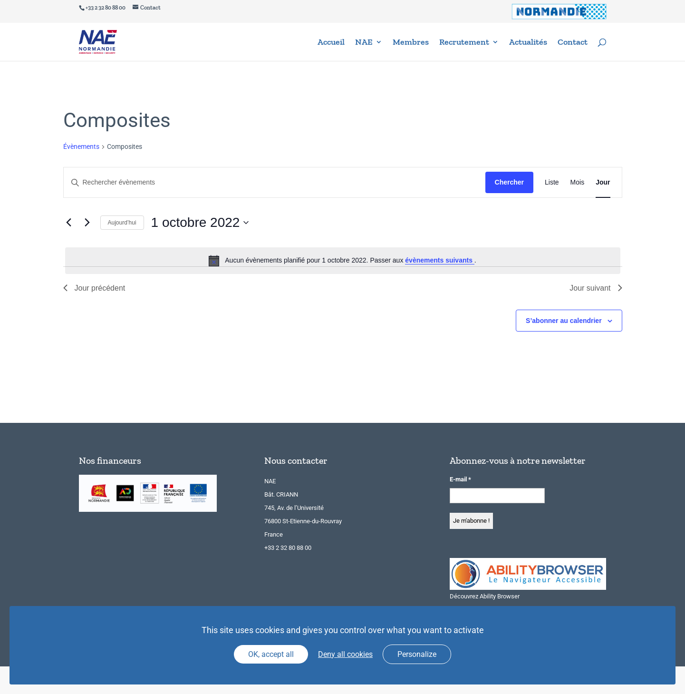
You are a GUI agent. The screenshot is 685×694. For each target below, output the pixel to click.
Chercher (509, 182)
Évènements (81, 146)
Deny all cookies (345, 654)
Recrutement (464, 43)
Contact (573, 43)
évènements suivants (439, 260)
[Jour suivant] (87, 222)
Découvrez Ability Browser (485, 596)
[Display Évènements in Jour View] (603, 182)
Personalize (416, 654)
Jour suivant (595, 288)
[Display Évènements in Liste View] (552, 182)
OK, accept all (271, 654)
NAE (364, 43)
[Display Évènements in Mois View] (577, 182)
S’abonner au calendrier (564, 320)
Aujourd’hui (122, 222)
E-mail (460, 479)
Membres (411, 43)
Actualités (528, 43)
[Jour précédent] (69, 222)
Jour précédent (94, 288)
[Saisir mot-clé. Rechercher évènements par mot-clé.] (274, 182)
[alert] (342, 260)
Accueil (331, 43)
